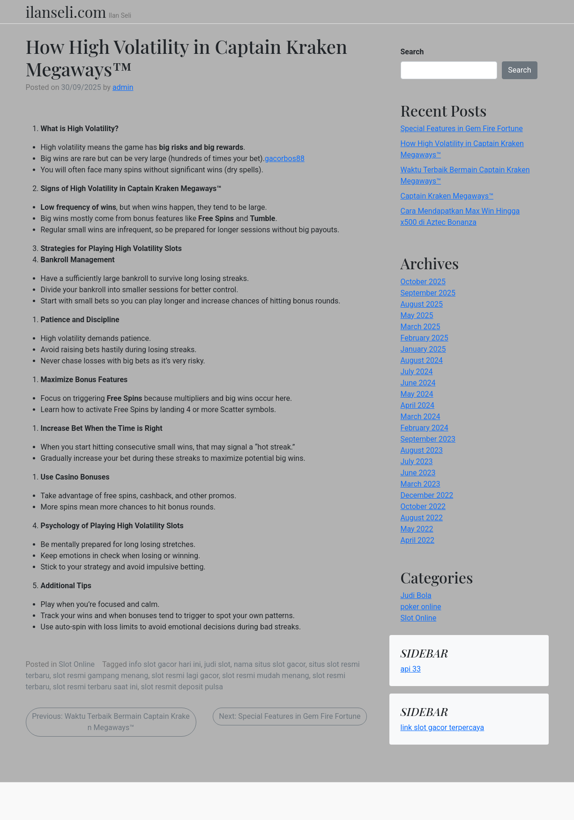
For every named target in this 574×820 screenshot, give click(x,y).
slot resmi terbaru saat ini (95, 686)
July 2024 (417, 371)
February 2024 (424, 427)
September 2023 (428, 439)
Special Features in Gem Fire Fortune (462, 128)
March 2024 (420, 416)
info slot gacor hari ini (165, 664)
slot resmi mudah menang (265, 675)
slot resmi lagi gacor (184, 675)
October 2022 (423, 506)
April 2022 (418, 540)
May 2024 (417, 394)
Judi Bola (416, 595)
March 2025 (420, 326)
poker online (421, 606)
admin (122, 87)
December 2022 (427, 495)
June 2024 (418, 382)
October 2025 (423, 281)
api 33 (411, 669)
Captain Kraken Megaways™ (447, 196)
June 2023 (418, 472)
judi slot (217, 664)
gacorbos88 (285, 158)
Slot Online (77, 664)
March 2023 (420, 484)
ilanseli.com (66, 12)
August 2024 (422, 360)
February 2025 (424, 337)
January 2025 (423, 349)
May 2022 (417, 529)
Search (412, 51)
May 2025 (417, 315)
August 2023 (422, 450)
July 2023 (417, 461)
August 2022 (422, 517)
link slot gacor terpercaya (443, 727)
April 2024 (418, 405)
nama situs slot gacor (270, 664)
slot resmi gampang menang (100, 675)
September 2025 (428, 292)
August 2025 (422, 304)
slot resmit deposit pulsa (182, 686)
